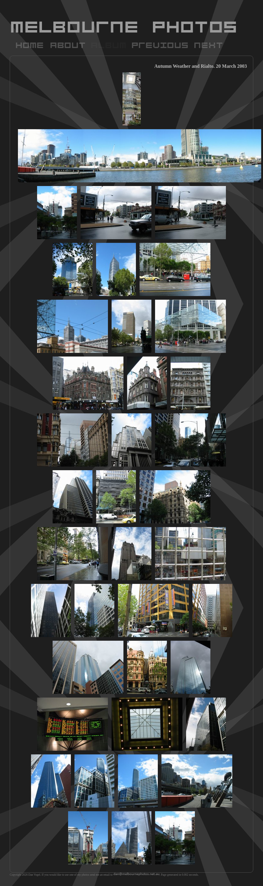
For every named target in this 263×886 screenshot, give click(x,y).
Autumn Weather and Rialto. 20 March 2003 (200, 66)
